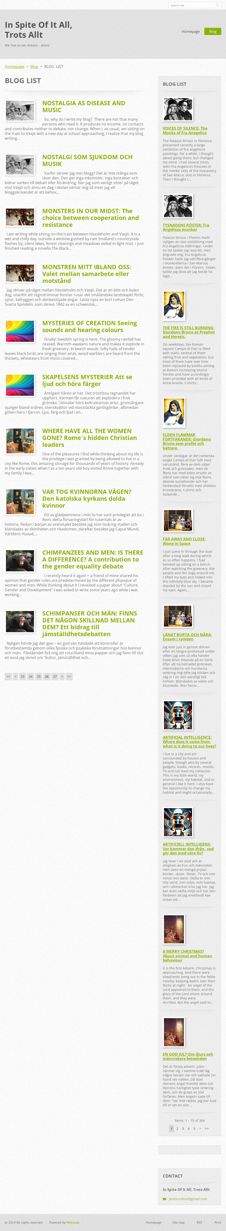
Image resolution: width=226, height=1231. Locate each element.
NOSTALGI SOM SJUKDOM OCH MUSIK (87, 160)
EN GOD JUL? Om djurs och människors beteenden (188, 1056)
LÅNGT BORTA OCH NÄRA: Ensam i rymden (187, 637)
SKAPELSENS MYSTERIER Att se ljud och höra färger (87, 380)
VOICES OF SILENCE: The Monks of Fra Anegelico (185, 130)
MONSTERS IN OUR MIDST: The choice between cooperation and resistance (90, 218)
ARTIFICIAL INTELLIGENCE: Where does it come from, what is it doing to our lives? (189, 742)
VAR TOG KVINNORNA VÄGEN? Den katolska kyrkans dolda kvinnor (86, 498)
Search (217, 5)
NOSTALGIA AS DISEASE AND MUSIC (83, 106)
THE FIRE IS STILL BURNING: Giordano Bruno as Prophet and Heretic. (189, 332)
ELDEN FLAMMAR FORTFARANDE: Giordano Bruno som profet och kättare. (187, 441)
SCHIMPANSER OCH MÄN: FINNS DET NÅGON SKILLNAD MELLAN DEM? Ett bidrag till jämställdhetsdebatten (89, 623)
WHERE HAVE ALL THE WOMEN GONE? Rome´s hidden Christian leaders (89, 438)
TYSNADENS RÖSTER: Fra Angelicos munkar (186, 227)
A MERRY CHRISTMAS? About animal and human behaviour (187, 956)
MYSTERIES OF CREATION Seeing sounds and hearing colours (89, 326)
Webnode (72, 1222)
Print (218, 1222)
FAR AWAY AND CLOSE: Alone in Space (184, 541)
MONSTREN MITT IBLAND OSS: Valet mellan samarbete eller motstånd (86, 274)
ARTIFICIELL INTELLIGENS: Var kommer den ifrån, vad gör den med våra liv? (188, 849)
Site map (178, 1222)
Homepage (191, 31)
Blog (212, 31)
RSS (199, 1222)
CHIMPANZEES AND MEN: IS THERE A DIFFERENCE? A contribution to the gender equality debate (92, 559)
